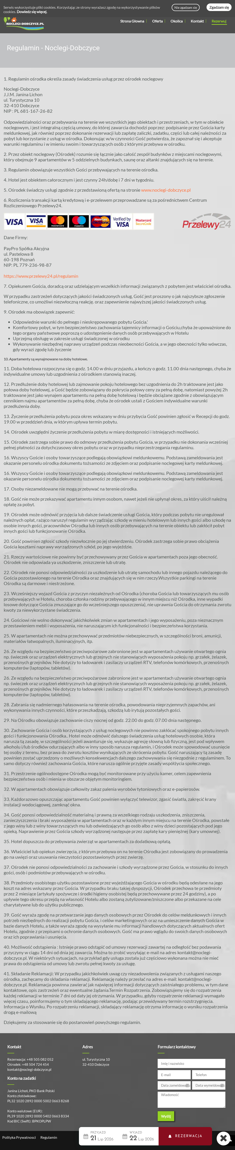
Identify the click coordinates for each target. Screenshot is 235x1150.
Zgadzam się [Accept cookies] (219, 7)
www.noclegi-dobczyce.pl (166, 190)
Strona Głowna (132, 21)
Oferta (158, 21)
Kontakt (197, 21)
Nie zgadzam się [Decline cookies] (185, 7)
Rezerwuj (219, 21)
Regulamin (48, 1137)
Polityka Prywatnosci (19, 1137)
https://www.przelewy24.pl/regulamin (41, 276)
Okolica (178, 21)
